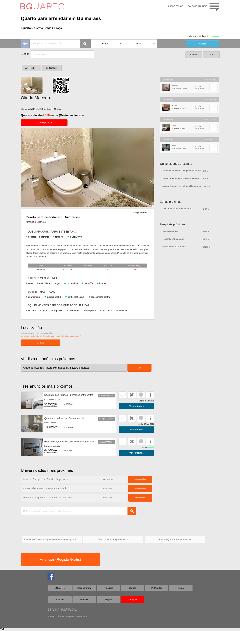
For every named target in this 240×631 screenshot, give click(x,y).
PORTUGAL (69, 609)
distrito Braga (42, 28)
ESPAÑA (53, 609)
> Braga (57, 28)
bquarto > (27, 28)
